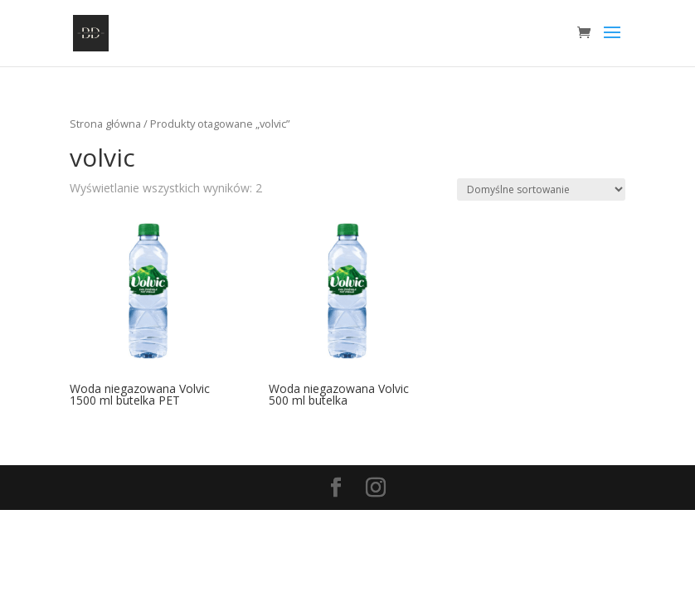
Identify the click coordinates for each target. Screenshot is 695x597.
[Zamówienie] (541, 189)
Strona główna (105, 123)
